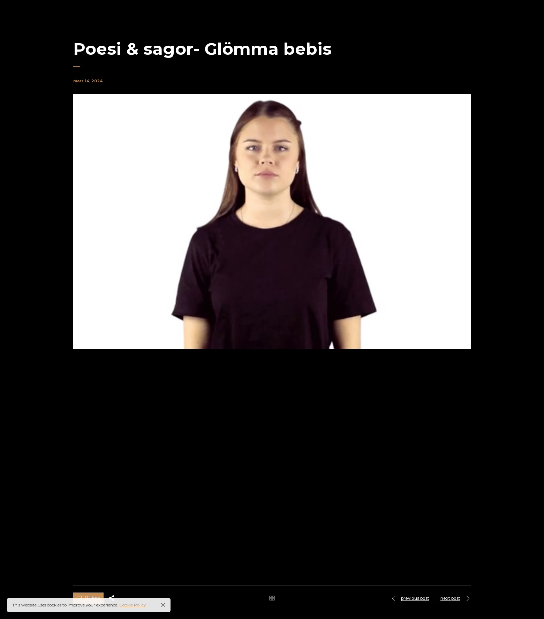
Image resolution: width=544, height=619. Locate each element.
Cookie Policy (132, 604)
